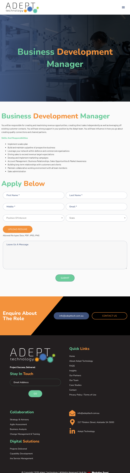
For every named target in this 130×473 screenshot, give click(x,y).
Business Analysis (18, 429)
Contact (72, 389)
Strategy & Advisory (19, 419)
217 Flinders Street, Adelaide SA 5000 (96, 422)
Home (72, 356)
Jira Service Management (21, 458)
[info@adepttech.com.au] (72, 413)
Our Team (73, 380)
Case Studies (75, 385)
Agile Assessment (18, 424)
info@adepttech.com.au (89, 413)
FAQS (72, 365)
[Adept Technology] (72, 431)
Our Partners (75, 375)
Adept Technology (86, 431)
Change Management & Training (25, 434)
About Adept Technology (81, 361)
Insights (73, 370)
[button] (123, 6)
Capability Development (21, 453)
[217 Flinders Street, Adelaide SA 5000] (72, 422)
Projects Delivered (18, 448)
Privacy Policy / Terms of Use (82, 394)
